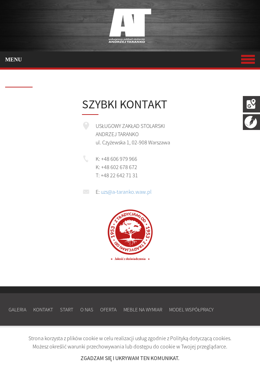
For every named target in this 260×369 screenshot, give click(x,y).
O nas (86, 309)
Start (66, 309)
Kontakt (43, 309)
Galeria (17, 309)
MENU (130, 59)
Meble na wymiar (142, 309)
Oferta (108, 309)
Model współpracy (191, 309)
